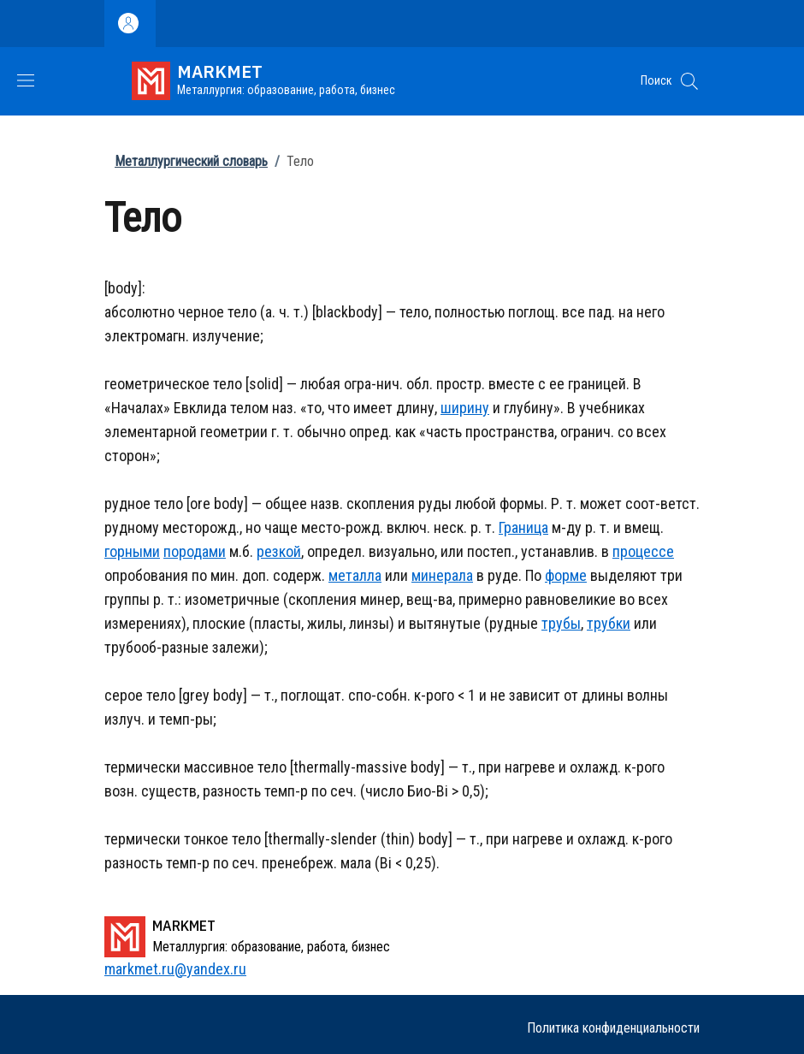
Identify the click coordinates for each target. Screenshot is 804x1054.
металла (354, 575)
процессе (643, 551)
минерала (442, 575)
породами (194, 551)
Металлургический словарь (191, 161)
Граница (523, 527)
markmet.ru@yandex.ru (175, 969)
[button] (689, 81)
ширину (464, 408)
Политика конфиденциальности (613, 1028)
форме (566, 575)
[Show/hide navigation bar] (25, 80)
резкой (279, 551)
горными (132, 551)
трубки (608, 623)
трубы (561, 623)
